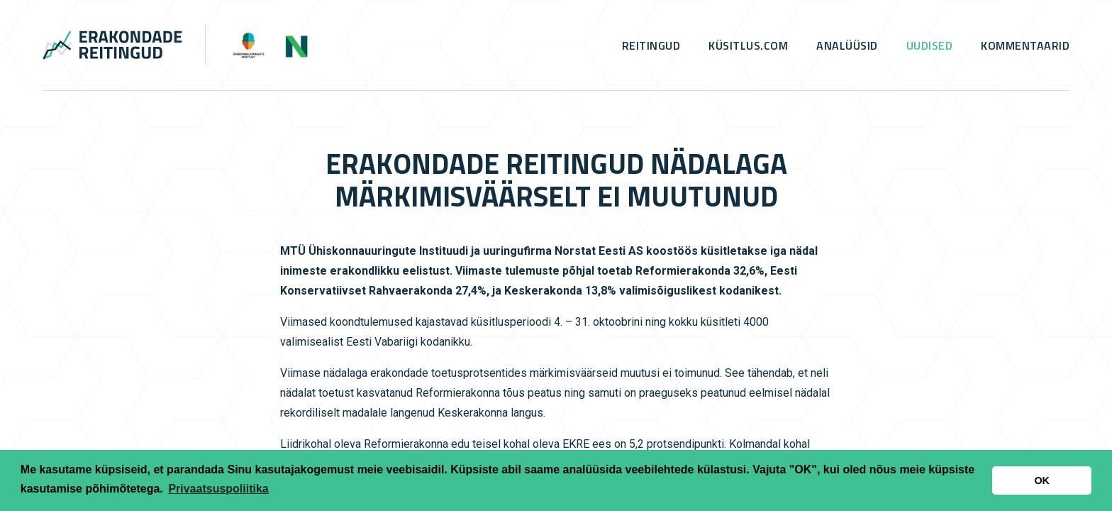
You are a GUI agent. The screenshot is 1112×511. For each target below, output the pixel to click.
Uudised (929, 45)
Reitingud (651, 45)
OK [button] (1042, 480)
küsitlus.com (748, 45)
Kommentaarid (1025, 45)
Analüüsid (847, 45)
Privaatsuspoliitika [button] (218, 489)
